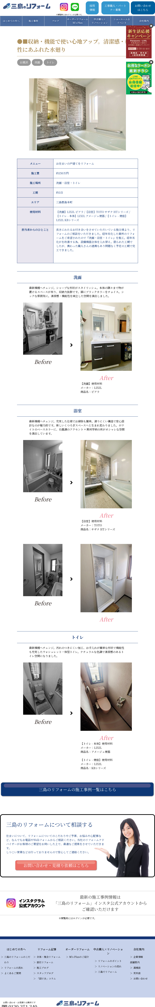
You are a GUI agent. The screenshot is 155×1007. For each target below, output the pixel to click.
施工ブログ (43, 967)
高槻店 (137, 967)
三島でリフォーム (107, 971)
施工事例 (33, 21)
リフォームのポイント (110, 961)
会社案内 (144, 21)
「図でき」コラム (46, 978)
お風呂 (24, 62)
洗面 (37, 62)
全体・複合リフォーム (48, 957)
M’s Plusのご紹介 (79, 957)
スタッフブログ (45, 973)
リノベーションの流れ (109, 966)
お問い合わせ (140, 978)
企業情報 (138, 957)
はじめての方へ (11, 21)
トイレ (50, 62)
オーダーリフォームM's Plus (77, 20)
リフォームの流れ (13, 967)
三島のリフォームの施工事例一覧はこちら (77, 789)
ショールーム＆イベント (121, 20)
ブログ (55, 21)
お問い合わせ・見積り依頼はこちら (56, 865)
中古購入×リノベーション (100, 20)
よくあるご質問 (12, 973)
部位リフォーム (45, 962)
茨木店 (137, 973)
